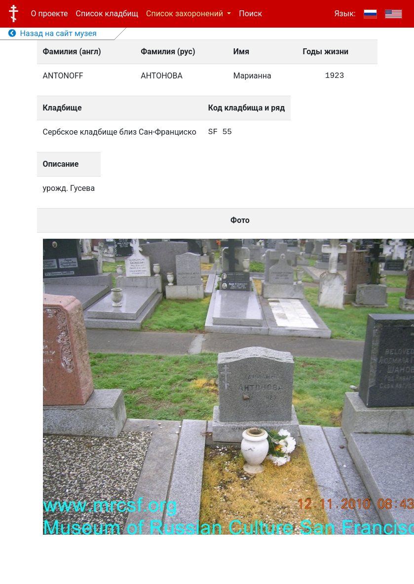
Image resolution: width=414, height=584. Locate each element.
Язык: (344, 13)
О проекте (49, 13)
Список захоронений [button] (185, 13)
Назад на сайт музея (52, 33)
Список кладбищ (107, 13)
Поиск (250, 13)
